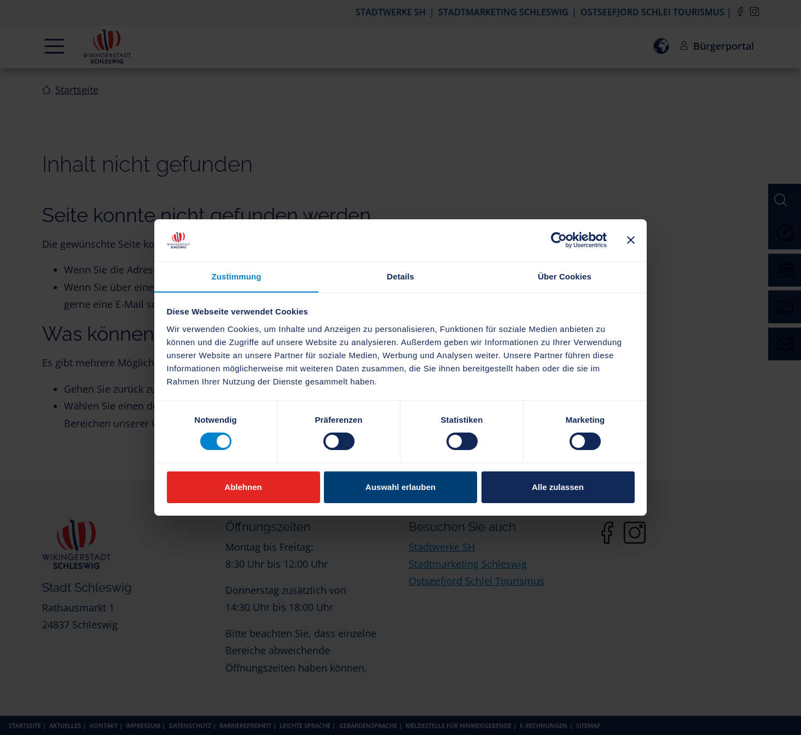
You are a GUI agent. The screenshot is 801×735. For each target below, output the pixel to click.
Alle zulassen (558, 487)
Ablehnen (243, 487)
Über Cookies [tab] (564, 276)
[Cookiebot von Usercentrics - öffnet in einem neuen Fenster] (559, 240)
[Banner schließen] (631, 240)
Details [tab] (400, 276)
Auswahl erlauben (400, 487)
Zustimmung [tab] (237, 276)
